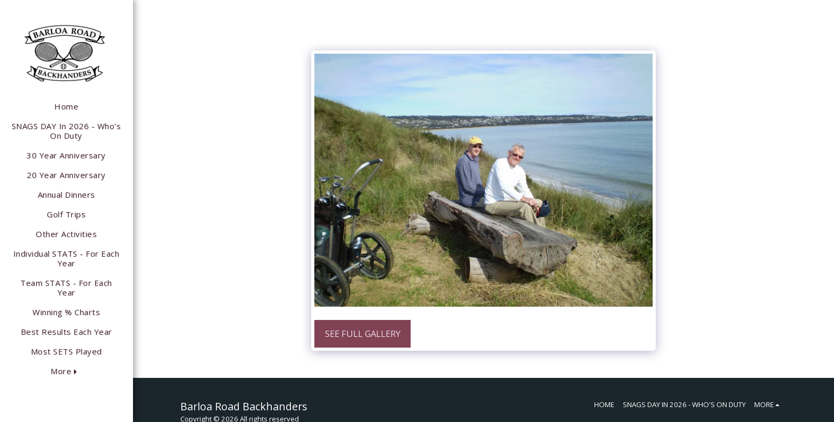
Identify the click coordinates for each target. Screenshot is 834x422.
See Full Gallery (363, 333)
